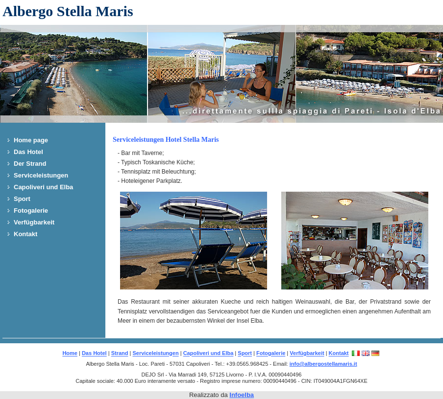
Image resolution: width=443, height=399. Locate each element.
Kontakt (25, 234)
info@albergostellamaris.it (323, 364)
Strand (119, 353)
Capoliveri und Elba (43, 187)
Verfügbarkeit (34, 222)
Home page (31, 140)
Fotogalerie (31, 210)
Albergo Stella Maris (67, 11)
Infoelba (241, 395)
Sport (22, 198)
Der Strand (30, 163)
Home (69, 353)
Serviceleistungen (41, 175)
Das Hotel (28, 151)
